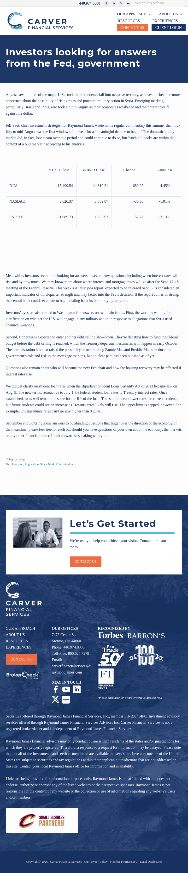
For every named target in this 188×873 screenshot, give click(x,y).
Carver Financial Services (66, 861)
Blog (22, 459)
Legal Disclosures (151, 861)
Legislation (32, 464)
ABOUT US (15, 635)
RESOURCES (17, 641)
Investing (18, 464)
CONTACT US (22, 659)
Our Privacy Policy (95, 861)
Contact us (86, 561)
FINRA (130, 716)
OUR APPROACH (20, 628)
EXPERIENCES (18, 647)
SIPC (143, 716)
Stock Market (48, 464)
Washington (65, 464)
